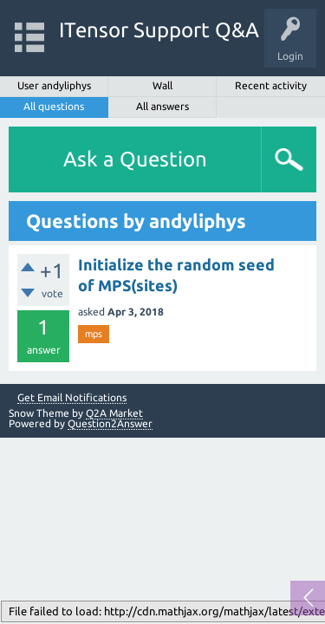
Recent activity (271, 85)
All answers (162, 106)
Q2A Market (114, 413)
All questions (53, 106)
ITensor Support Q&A (159, 30)
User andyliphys (54, 85)
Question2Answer (110, 423)
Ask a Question (135, 159)
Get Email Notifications (72, 398)
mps (93, 333)
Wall (162, 85)
